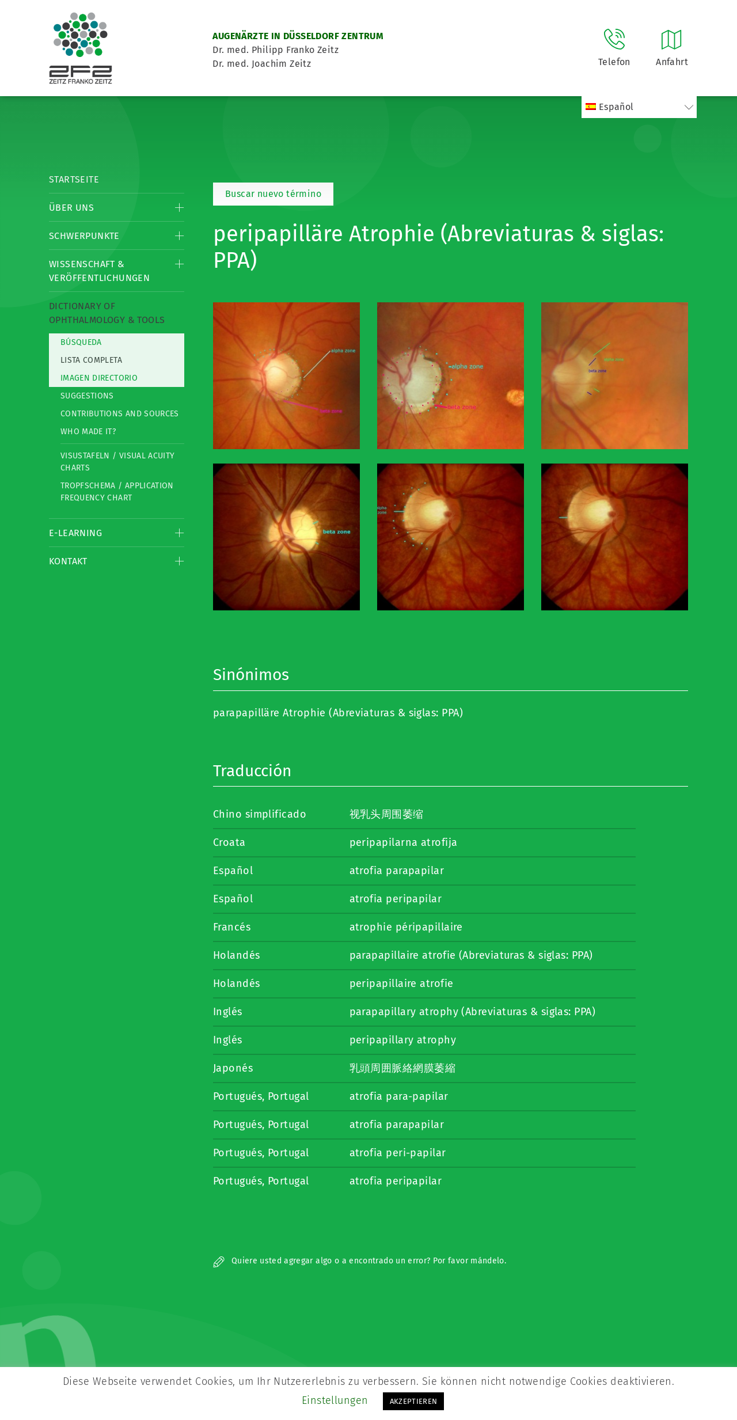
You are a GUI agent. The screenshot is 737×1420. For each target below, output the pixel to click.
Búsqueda (81, 342)
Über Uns (71, 207)
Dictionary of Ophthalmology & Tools (107, 313)
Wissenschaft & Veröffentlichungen (99, 271)
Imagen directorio (99, 378)
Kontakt (68, 561)
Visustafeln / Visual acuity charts (117, 462)
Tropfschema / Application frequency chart (117, 492)
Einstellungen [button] (335, 1400)
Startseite (74, 179)
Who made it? (88, 431)
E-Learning (75, 532)
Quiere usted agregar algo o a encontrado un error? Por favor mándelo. (359, 1261)
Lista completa (91, 360)
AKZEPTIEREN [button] (414, 1401)
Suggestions (87, 396)
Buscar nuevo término (273, 193)
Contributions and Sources (119, 414)
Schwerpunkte (84, 235)
